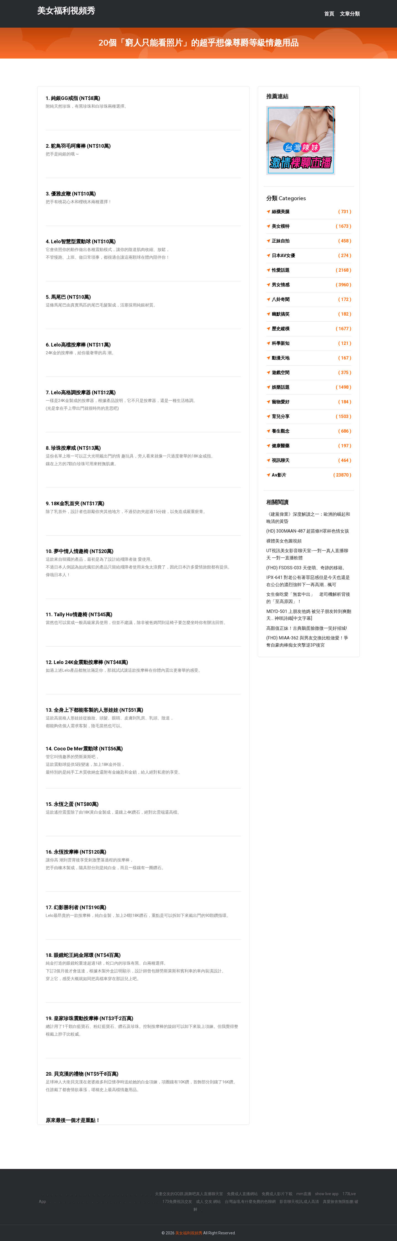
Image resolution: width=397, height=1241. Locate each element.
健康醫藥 (311, 446)
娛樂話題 (311, 387)
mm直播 (303, 1194)
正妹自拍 (311, 241)
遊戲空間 (311, 373)
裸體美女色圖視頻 (284, 541)
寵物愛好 (311, 402)
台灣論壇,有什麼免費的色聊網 (250, 1201)
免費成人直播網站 (242, 1194)
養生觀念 (311, 431)
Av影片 (311, 475)
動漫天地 (311, 358)
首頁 (329, 14)
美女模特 (311, 226)
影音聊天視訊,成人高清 (299, 1201)
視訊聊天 (311, 460)
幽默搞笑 (311, 314)
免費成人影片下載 (277, 1194)
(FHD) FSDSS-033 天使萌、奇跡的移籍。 (306, 567)
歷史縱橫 (311, 329)
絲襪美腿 (311, 212)
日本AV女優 (311, 256)
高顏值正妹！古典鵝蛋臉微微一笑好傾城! (306, 628)
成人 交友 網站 (208, 1201)
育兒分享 (311, 416)
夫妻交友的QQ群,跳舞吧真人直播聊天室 (189, 1194)
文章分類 (350, 14)
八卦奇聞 (311, 299)
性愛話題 (311, 270)
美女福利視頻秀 (66, 10)
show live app (327, 1194)
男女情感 (311, 285)
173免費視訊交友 (177, 1201)
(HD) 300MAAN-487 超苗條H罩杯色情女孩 (307, 531)
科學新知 (311, 343)
